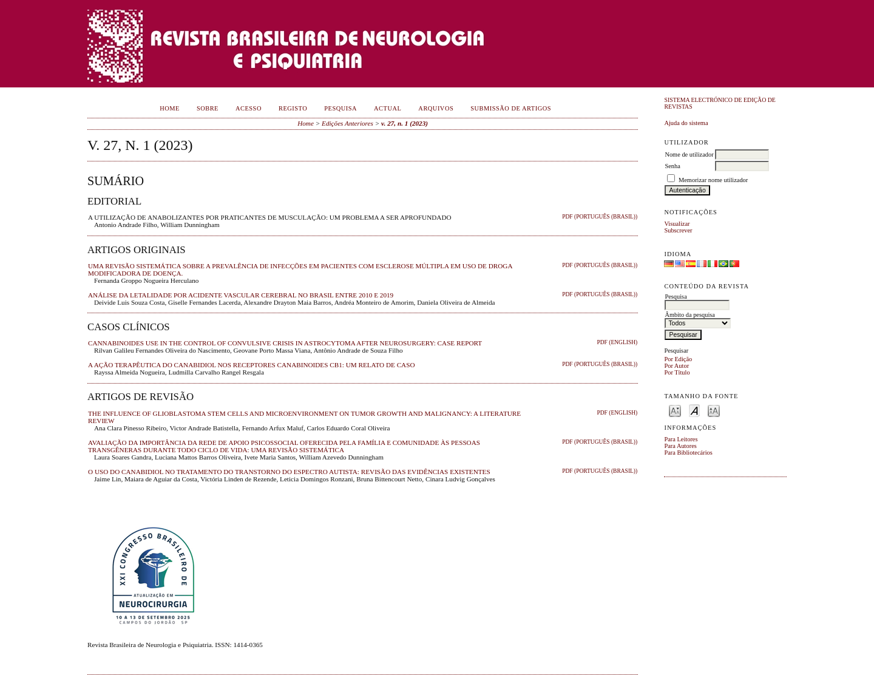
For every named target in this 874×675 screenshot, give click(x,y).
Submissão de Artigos (510, 108)
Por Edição (678, 359)
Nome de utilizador (689, 154)
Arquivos (435, 108)
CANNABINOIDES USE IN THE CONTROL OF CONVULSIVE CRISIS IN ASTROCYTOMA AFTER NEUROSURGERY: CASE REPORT (285, 343)
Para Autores (680, 446)
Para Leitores (680, 439)
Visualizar (676, 223)
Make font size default (694, 410)
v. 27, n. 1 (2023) (404, 123)
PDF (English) (617, 342)
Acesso (248, 108)
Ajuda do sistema (686, 123)
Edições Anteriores (347, 123)
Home (170, 108)
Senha (672, 166)
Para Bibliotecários (688, 452)
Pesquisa (340, 108)
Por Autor (676, 365)
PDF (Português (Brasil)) (599, 217)
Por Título (676, 372)
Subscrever (678, 230)
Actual (387, 108)
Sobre (207, 108)
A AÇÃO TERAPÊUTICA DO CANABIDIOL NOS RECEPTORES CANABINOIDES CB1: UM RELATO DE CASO (251, 364)
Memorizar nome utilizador (713, 180)
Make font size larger (714, 410)
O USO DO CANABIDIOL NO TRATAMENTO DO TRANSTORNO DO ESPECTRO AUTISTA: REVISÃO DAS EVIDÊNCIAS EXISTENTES (289, 471)
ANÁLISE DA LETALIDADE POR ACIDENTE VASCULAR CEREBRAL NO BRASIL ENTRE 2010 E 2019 (240, 295)
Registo (293, 108)
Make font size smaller (675, 410)
